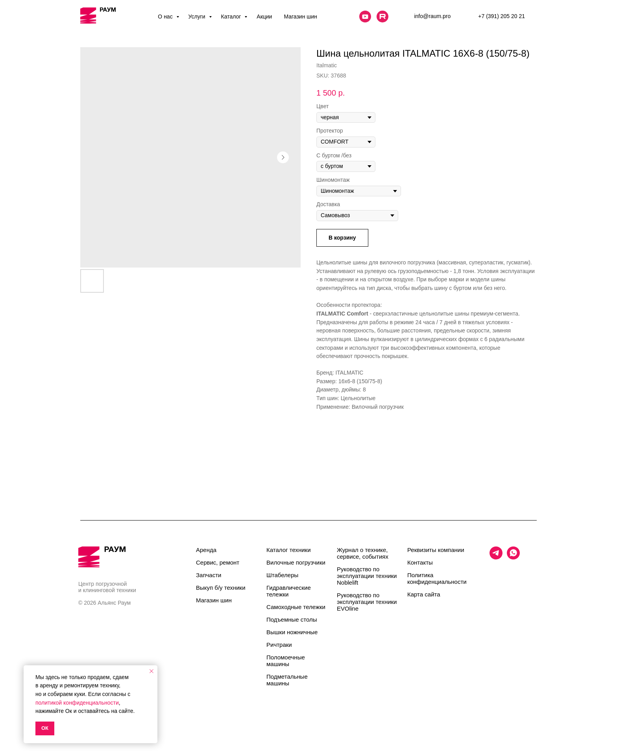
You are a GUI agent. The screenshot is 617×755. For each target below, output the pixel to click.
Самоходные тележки (295, 607)
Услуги (197, 16)
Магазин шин (300, 16)
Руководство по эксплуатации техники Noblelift (367, 576)
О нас (166, 16)
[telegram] (496, 557)
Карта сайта (423, 594)
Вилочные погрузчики (295, 562)
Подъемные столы (291, 619)
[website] (365, 16)
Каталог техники (288, 549)
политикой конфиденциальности (77, 703)
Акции (264, 16)
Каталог (232, 16)
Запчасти (208, 575)
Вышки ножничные (292, 632)
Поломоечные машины (285, 660)
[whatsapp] (513, 557)
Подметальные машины (287, 680)
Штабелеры (282, 575)
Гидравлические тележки (288, 591)
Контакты (420, 562)
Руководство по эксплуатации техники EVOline (367, 602)
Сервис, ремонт (217, 562)
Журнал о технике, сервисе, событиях (362, 553)
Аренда (206, 549)
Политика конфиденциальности (437, 578)
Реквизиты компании (435, 549)
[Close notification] (151, 671)
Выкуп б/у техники (221, 587)
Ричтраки (279, 644)
